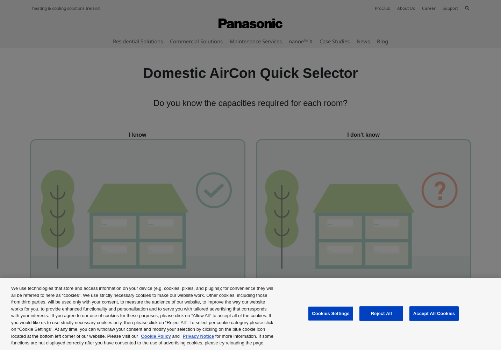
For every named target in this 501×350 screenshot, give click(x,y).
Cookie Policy (156, 336)
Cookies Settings (331, 313)
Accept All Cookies (434, 313)
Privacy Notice (198, 336)
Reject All (381, 313)
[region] (250, 314)
